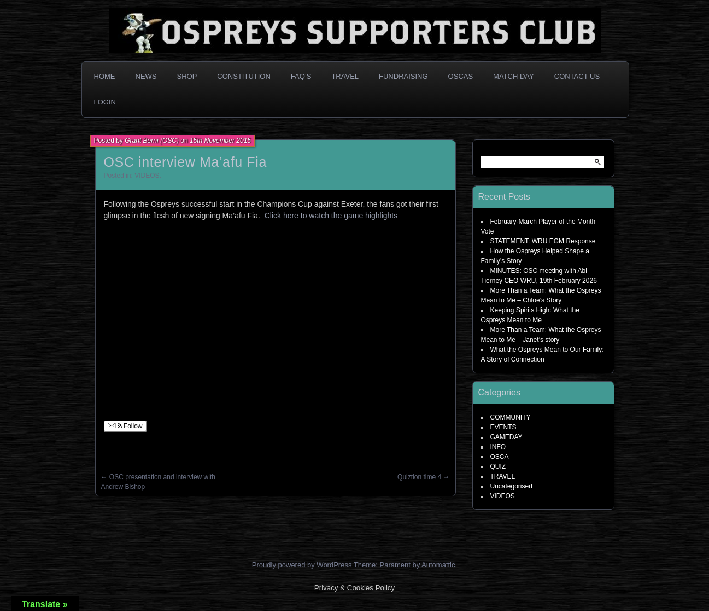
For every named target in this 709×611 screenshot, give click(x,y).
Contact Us (577, 76)
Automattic (438, 565)
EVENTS (503, 427)
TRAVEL (502, 476)
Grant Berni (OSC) (152, 140)
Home (104, 76)
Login (105, 102)
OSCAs (460, 76)
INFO (498, 447)
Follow (125, 426)
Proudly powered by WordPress (302, 565)
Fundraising (403, 76)
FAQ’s (301, 76)
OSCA (499, 457)
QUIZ (498, 466)
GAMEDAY (506, 437)
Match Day (513, 76)
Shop (187, 76)
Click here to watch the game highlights (331, 215)
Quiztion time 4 (419, 477)
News (146, 76)
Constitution (244, 76)
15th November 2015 (220, 140)
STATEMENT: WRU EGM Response (543, 241)
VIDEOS (146, 175)
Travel (345, 76)
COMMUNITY (510, 417)
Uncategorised (511, 486)
